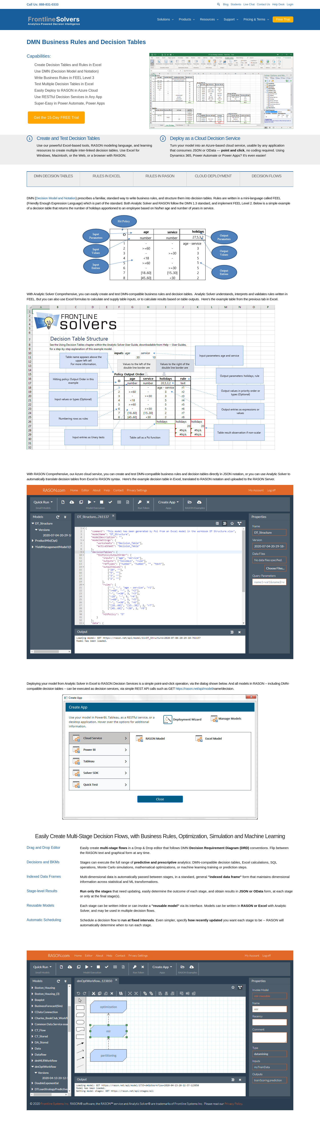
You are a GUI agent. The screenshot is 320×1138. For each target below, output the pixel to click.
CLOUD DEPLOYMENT (213, 176)
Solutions (163, 19)
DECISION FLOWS (266, 176)
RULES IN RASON (160, 176)
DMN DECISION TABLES (53, 176)
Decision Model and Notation (56, 198)
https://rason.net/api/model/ (194, 688)
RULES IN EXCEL (106, 176)
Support (229, 19)
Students (236, 4)
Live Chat (249, 4)
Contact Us (263, 4)
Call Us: (32, 4)
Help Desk (278, 4)
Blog (225, 4)
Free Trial (283, 19)
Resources (207, 19)
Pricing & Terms (254, 19)
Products (185, 19)
